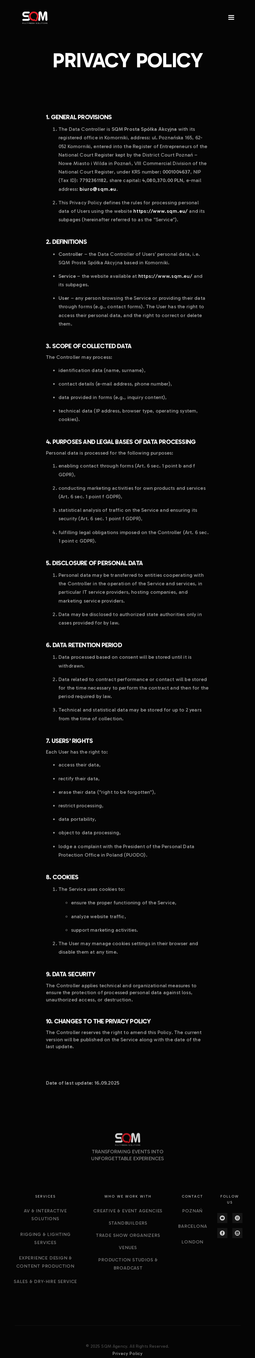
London (192, 1284)
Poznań (192, 1253)
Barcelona (192, 1269)
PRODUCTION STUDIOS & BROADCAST (128, 1306)
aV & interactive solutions (45, 1257)
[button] (228, 17)
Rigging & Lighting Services (45, 1281)
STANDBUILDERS (127, 1265)
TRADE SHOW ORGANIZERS (128, 1277)
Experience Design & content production (45, 1304)
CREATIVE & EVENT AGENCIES (128, 1253)
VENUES (128, 1290)
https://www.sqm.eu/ (165, 278)
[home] (35, 17)
